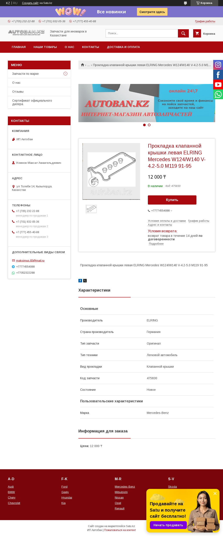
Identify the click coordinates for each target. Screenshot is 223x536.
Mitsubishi (121, 492)
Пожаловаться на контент (120, 530)
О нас (69, 47)
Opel (118, 503)
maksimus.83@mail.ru (30, 260)
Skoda (172, 486)
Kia (63, 503)
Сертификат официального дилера (32, 102)
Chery (11, 497)
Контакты (90, 47)
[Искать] (183, 33)
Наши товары (45, 47)
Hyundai (66, 497)
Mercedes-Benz (125, 486)
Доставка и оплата (123, 47)
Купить (172, 200)
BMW (11, 492)
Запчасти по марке (25, 73)
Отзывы (18, 91)
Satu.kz (130, 526)
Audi (11, 486)
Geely (65, 492)
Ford (64, 486)
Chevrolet (14, 503)
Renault (119, 508)
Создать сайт (30, 3)
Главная (19, 47)
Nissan (119, 497)
